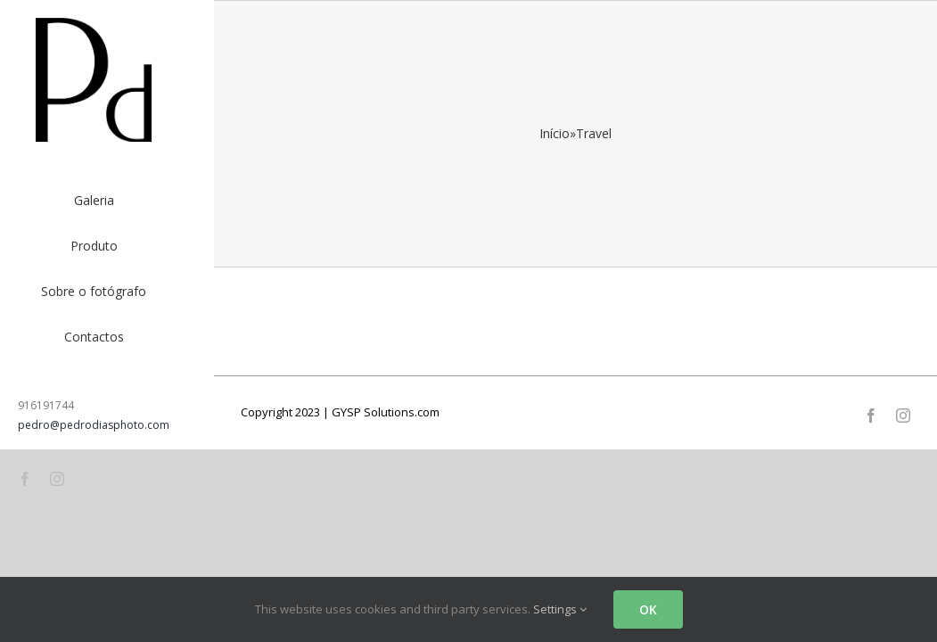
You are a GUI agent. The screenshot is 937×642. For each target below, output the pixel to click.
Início (554, 133)
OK (648, 609)
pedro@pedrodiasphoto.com (93, 424)
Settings (560, 609)
